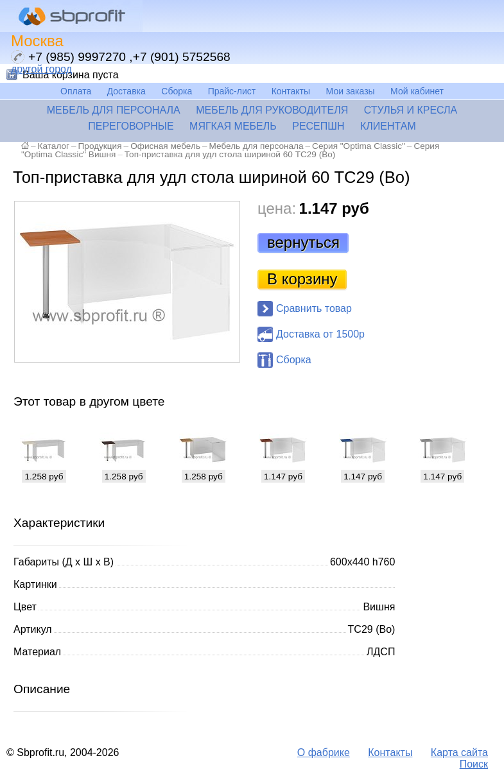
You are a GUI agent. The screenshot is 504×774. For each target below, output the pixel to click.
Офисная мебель (165, 146)
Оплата (75, 91)
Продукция (100, 146)
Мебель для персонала (113, 110)
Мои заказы (350, 91)
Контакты (291, 91)
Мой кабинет (417, 91)
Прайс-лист (232, 91)
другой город (41, 69)
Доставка (126, 91)
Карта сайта (459, 752)
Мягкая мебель (233, 126)
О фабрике (323, 752)
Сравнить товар (314, 308)
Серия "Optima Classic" (358, 146)
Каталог (53, 146)
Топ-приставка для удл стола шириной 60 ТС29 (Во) (230, 154)
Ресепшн (318, 126)
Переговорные (130, 126)
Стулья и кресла (411, 110)
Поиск (474, 764)
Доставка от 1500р (320, 334)
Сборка (176, 91)
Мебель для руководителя (272, 110)
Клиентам (388, 126)
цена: (276, 208)
